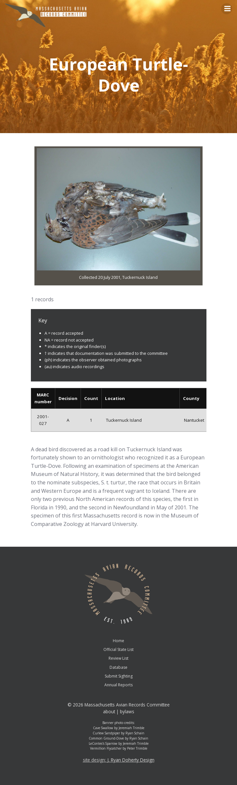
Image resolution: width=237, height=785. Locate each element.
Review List (118, 658)
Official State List (118, 649)
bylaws (127, 711)
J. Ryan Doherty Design (130, 760)
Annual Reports (118, 685)
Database (118, 667)
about (109, 711)
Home (118, 640)
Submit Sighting (119, 676)
